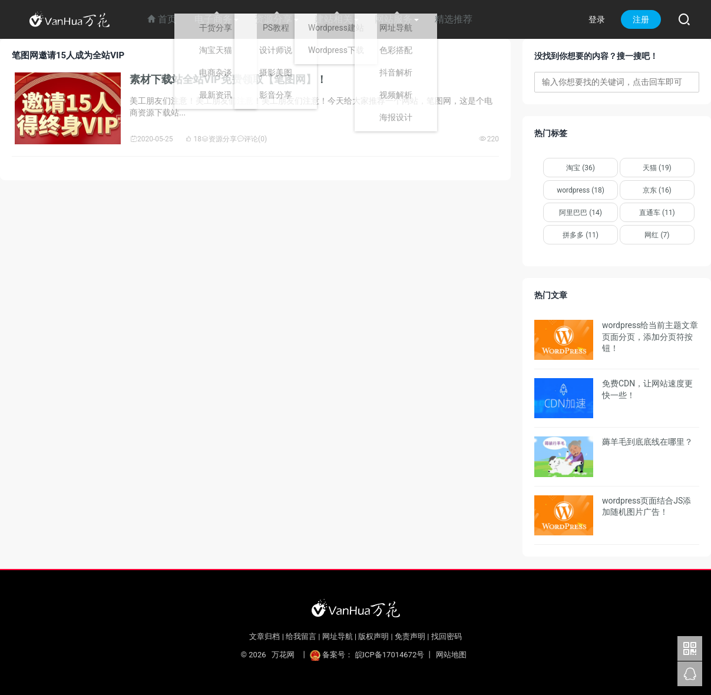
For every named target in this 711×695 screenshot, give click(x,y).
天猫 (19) (657, 168)
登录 (596, 19)
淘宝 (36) (580, 168)
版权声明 (373, 636)
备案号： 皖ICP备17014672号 (368, 654)
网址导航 (337, 636)
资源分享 (273, 19)
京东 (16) (657, 190)
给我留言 (301, 636)
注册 (641, 19)
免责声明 (410, 636)
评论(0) (252, 139)
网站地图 (451, 654)
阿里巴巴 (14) (580, 212)
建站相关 (333, 19)
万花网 (283, 654)
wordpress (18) (580, 190)
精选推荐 (453, 19)
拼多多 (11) (580, 235)
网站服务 (393, 19)
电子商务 (213, 19)
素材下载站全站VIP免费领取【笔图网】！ (228, 79)
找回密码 (446, 636)
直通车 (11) (657, 212)
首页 (162, 19)
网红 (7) (656, 235)
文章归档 (264, 636)
